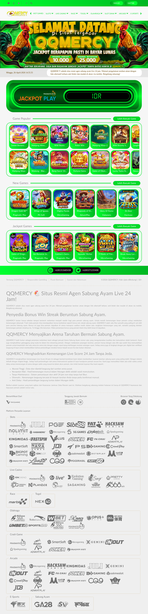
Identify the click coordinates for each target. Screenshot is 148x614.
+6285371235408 (87, 270)
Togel (84, 13)
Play (50, 98)
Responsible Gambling (37, 280)
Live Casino (62, 13)
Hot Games (38, 13)
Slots (49, 13)
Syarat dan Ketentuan (76, 280)
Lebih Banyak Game (126, 119)
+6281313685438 (59, 270)
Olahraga (96, 13)
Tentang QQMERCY (15, 280)
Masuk (117, 3)
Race (74, 13)
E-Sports (136, 13)
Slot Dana (111, 13)
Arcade (123, 13)
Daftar (131, 3)
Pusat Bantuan (56, 280)
